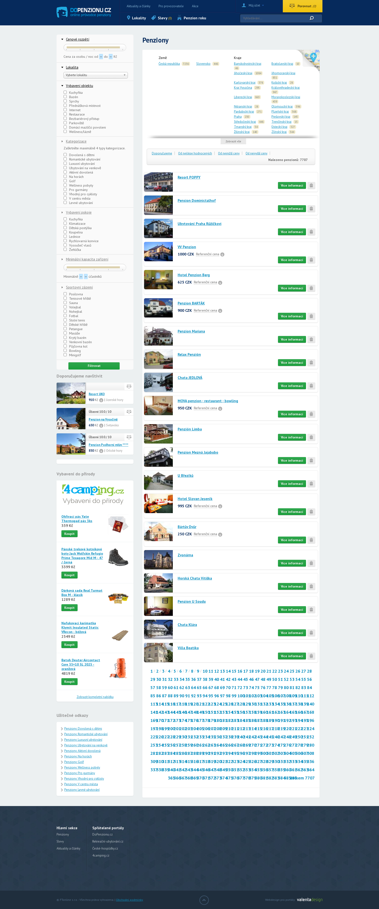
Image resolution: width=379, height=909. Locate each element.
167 (304, 712)
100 (241, 695)
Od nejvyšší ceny (256, 153)
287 (188, 753)
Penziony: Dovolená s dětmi (83, 729)
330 (275, 761)
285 (177, 753)
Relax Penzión (189, 354)
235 (212, 737)
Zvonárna (185, 555)
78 (274, 687)
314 (183, 761)
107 (281, 695)
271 (258, 745)
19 (257, 671)
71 (234, 687)
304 (287, 753)
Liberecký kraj (243, 97)
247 (281, 737)
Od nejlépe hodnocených (195, 153)
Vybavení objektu (79, 85)
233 (200, 737)
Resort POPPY (189, 177)
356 (264, 769)
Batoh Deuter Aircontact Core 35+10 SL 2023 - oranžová (80, 664)
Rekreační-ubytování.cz (107, 841)
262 (206, 745)
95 (210, 695)
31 (164, 679)
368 (188, 778)
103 (258, 695)
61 (176, 687)
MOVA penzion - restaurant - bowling (208, 401)
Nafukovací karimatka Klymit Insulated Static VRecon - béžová (80, 627)
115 (165, 704)
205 (200, 728)
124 (217, 704)
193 (293, 720)
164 (287, 712)
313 (177, 761)
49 (268, 679)
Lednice (72, 236)
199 (165, 728)
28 (309, 671)
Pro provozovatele (171, 6)
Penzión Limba (190, 429)
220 (287, 728)
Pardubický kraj (244, 111)
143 (165, 712)
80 (286, 687)
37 (199, 679)
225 (154, 737)
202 (183, 728)
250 (299, 737)
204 (194, 728)
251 (304, 737)
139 (304, 704)
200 (171, 728)
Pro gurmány (76, 190)
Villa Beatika (188, 648)
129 (246, 704)
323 (235, 761)
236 (217, 737)
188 (264, 720)
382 (270, 778)
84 (309, 687)
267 (235, 745)
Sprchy (71, 101)
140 (310, 704)
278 (299, 745)
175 (188, 720)
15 (234, 671)
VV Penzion (187, 247)
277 (293, 745)
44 (239, 679)
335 (304, 761)
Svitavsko (112, 425)
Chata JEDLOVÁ (190, 377)
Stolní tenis (74, 320)
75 (257, 687)
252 (310, 737)
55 (303, 679)
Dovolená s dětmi (79, 155)
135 (281, 704)
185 (246, 720)
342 (183, 769)
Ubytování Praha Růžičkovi (199, 223)
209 (223, 728)
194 (299, 720)
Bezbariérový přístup (81, 118)
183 (235, 720)
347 (212, 769)
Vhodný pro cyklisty (80, 194)
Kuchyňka (73, 92)
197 (154, 728)
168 (310, 712)
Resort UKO (97, 394)
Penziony (63, 834)
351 (235, 769)
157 (246, 712)
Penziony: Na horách (78, 756)
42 (228, 679)
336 (310, 761)
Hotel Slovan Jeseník (195, 498)
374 (223, 778)
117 (177, 704)
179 (212, 720)
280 (310, 745)
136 (287, 704)
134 (275, 704)
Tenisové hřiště (77, 298)
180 (217, 720)
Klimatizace (75, 223)
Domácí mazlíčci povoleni (85, 127)
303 (281, 753)
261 (200, 745)
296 (241, 753)
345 (200, 769)
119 (188, 704)
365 (171, 778)
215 (258, 728)
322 (229, 761)
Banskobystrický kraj (247, 64)
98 (228, 695)
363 (304, 769)
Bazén (71, 97)
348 (217, 769)
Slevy (165, 17)
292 (217, 753)
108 (287, 695)
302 (275, 753)
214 (252, 728)
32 (170, 679)
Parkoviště (74, 123)
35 (187, 679)
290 (206, 753)
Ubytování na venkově (82, 168)
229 (177, 737)
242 (252, 737)
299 (258, 753)
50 (274, 679)
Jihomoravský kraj (283, 73)
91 (187, 695)
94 (205, 695)
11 (210, 671)
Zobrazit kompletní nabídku (95, 697)
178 (206, 720)
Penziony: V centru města (81, 784)
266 (229, 745)
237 (223, 737)
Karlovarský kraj (244, 82)
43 (234, 679)
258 (183, 745)
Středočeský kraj (245, 122)
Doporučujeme (162, 153)
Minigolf (72, 355)
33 (176, 679)
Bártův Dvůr (187, 526)
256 (171, 745)
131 (258, 704)
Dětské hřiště (75, 324)
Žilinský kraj (242, 132)
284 (171, 753)
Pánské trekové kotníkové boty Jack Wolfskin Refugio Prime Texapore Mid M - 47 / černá (82, 555)
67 (210, 687)
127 (235, 704)
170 (159, 720)
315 (188, 761)
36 (193, 679)
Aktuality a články (138, 6)
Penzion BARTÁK (191, 303)
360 (287, 769)
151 (212, 712)
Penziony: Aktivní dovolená (82, 751)
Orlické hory (114, 451)
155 (235, 712)
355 (258, 769)
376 (235, 778)
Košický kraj (279, 82)
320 (217, 761)
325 (246, 761)
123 (212, 704)
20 (263, 671)
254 (159, 745)
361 (293, 769)
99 (234, 695)
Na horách (74, 177)
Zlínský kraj (279, 132)
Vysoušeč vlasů (77, 245)
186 (252, 720)
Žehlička (72, 249)
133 (270, 704)
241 (246, 737)
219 (281, 728)
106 (275, 695)
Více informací (292, 185)
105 (270, 695)
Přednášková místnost (82, 105)
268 (241, 745)
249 (293, 737)
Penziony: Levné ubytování (82, 790)
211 (235, 728)
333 (293, 761)
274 (275, 745)
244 (264, 737)
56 (309, 679)
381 (264, 778)
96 (216, 695)
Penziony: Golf (74, 762)
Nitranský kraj (243, 106)
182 (229, 720)
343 (188, 769)
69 (222, 687)
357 (270, 769)
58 (158, 687)
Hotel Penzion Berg (194, 275)
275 (281, 745)
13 (222, 671)
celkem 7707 (302, 778)
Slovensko (203, 64)
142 (159, 712)
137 (293, 704)
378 (246, 778)
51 (280, 679)
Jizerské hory (114, 400)
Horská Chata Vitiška (195, 578)
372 (212, 778)
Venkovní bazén (78, 342)
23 (280, 671)
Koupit (69, 533)
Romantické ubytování (82, 159)
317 (200, 761)
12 (216, 671)
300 (264, 753)
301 (270, 753)
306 (299, 753)
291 (212, 753)
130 (252, 704)
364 (310, 769)
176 (194, 720)
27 (303, 671)
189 (270, 720)
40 (216, 679)
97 (222, 695)
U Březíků (185, 475)
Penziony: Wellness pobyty (82, 767)
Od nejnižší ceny (229, 153)
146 (183, 712)
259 (188, 745)
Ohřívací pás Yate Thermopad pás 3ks (76, 518)
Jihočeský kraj (243, 73)
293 (223, 753)
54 (297, 679)
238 (229, 737)
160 (264, 712)
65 (199, 687)
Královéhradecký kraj (285, 88)
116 (171, 704)
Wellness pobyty (78, 185)
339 (165, 769)
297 (246, 753)
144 (171, 712)
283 (165, 753)
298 (252, 753)
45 (245, 679)
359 (281, 769)
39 (210, 679)
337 (154, 769)
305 (293, 753)
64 (193, 687)
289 (200, 753)
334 (299, 761)
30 (158, 679)
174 (183, 720)
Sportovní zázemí (79, 287)
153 (223, 712)
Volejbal (72, 307)
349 (223, 769)
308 (310, 753)
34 (181, 679)
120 (194, 704)
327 (258, 761)
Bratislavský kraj (282, 64)
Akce (195, 6)
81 (292, 687)
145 (177, 712)
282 (159, 753)
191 (281, 720)
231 (188, 737)
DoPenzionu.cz (102, 834)
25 (292, 671)
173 (177, 720)
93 (199, 695)
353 (246, 769)
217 (270, 728)
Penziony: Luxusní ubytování (83, 740)
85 (152, 695)
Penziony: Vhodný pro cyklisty (84, 779)
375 (229, 778)
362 (299, 769)
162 (275, 712)
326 (252, 761)
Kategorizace (76, 141)
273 (270, 745)
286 (183, 753)
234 (206, 737)
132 (264, 704)
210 (229, 728)
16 (239, 671)
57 (152, 687)
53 (292, 679)
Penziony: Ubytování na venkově (86, 745)
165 (293, 712)
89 (176, 695)
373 (217, 778)
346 (206, 769)
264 (217, 745)
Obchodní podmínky (129, 900)
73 (245, 687)
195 (304, 720)
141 (154, 712)
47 (257, 679)
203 (188, 728)
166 (299, 712)
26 (297, 671)
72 (239, 687)
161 (270, 712)
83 (303, 687)
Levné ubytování (78, 203)
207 (212, 728)
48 (263, 679)
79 (280, 687)
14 (228, 671)
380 (258, 778)
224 (310, 728)
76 (263, 687)
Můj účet (254, 5)
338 (159, 769)
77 (268, 687)
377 (241, 778)
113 (154, 704)
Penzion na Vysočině (103, 420)
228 (171, 737)
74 (251, 687)
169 (154, 720)
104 (264, 695)
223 (304, 728)
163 (281, 712)
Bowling (72, 351)
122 (206, 704)
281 (154, 753)
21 (268, 671)
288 (194, 753)
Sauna (71, 303)
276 (287, 745)
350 (229, 769)
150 (206, 712)
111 (304, 695)
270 (252, 745)
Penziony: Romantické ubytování (86, 734)
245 (270, 737)
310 (159, 761)
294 (229, 753)
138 (299, 704)
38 (205, 679)
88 (170, 695)
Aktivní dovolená (78, 172)
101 (246, 695)
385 (287, 778)
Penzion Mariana (191, 331)
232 (194, 737)
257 (177, 745)
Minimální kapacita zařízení (87, 259)
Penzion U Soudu (192, 601)
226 (159, 737)
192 (287, 720)
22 (274, 671)
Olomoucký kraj (282, 106)
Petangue (73, 329)
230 (183, 737)
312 (171, 761)
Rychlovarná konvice (81, 241)
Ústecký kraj (279, 127)
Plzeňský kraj (280, 111)
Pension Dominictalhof (197, 200)
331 (281, 761)
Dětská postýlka (78, 228)
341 (177, 769)
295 (235, 753)
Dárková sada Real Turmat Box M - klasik (81, 592)
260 (194, 745)
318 (206, 761)
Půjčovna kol (75, 346)
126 (229, 704)
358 (275, 769)
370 (200, 778)
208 (217, 728)
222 (299, 728)
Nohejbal (73, 311)
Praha (238, 117)
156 (241, 712)
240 (241, 737)
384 (281, 778)
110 (299, 695)
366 (177, 778)
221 (293, 728)
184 (241, 720)
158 (252, 712)
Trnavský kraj (243, 127)
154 (229, 712)
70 (228, 687)
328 (264, 761)
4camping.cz (100, 855)
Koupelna (73, 232)
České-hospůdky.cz (105, 848)
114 (159, 704)
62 (181, 687)
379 (252, 778)
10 (205, 671)
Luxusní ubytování (79, 163)
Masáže (72, 333)
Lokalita (72, 67)
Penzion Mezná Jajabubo (198, 452)
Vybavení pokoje (79, 212)
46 (251, 679)
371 (206, 778)
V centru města (77, 198)
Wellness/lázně (77, 132)
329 (270, 761)
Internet (72, 110)
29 (152, 679)
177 (200, 720)
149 (200, 712)
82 (297, 687)
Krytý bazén (75, 337)
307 (304, 753)
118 (183, 704)
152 (217, 712)
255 (165, 745)
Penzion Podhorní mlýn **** (108, 445)
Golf (69, 181)
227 (165, 737)
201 (177, 728)
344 (194, 769)
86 (158, 695)
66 (205, 687)
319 (212, 761)
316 (194, 761)
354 (252, 769)
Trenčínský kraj (281, 122)
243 (258, 737)
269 (246, 745)
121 (200, 704)
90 (181, 695)
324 (241, 761)
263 (212, 745)
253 (154, 745)
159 (258, 712)
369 (194, 778)
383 (275, 778)
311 (165, 761)
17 (245, 671)
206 (206, 728)
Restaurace (74, 114)
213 (246, 728)
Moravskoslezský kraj (285, 97)
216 (264, 728)
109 (293, 695)
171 (165, 720)
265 (223, 745)
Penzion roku (195, 17)
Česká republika (169, 64)
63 (187, 687)
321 (223, 761)
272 (264, 745)
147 (188, 712)
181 (223, 720)
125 (223, 704)
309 (154, 761)
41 (222, 679)
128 (241, 704)
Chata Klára (187, 624)
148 (194, 712)
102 (252, 695)
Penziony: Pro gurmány (79, 773)
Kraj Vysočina (243, 88)
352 (241, 769)
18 (251, 671)
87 (164, 695)
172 (171, 720)
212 (241, 728)
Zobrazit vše (233, 141)
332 (287, 761)
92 (193, 695)
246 (275, 737)
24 (286, 671)
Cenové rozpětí (77, 39)
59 (164, 687)
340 (171, 769)
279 (304, 745)
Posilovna (73, 294)
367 (183, 778)
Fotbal (71, 316)
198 (159, 728)
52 (286, 679)
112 (310, 695)
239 (235, 737)
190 (275, 720)
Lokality (139, 17)
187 (258, 720)
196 (310, 720)
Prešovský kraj (280, 117)
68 (216, 687)
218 (275, 728)
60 (170, 687)
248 (287, 737)
